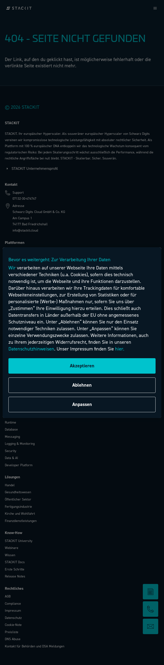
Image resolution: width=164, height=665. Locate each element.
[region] (82, 332)
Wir (12, 268)
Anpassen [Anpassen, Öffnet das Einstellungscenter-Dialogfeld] (82, 404)
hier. (119, 349)
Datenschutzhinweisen (31, 349)
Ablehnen (82, 385)
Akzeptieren (82, 366)
